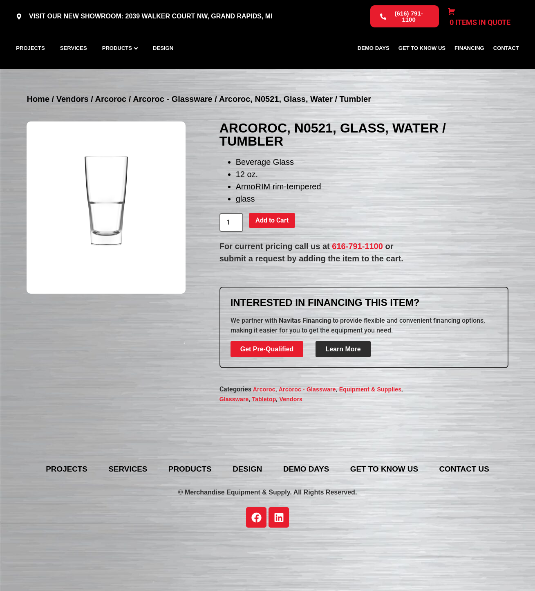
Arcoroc (111, 135)
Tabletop (264, 436)
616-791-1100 (357, 282)
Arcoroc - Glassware (173, 135)
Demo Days (373, 66)
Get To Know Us (421, 66)
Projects (30, 66)
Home (38, 135)
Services (73, 66)
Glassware (234, 436)
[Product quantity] (231, 258)
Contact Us (273, 517)
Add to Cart (272, 257)
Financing (469, 66)
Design (163, 66)
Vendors (72, 135)
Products (117, 66)
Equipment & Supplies (370, 426)
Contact (506, 66)
